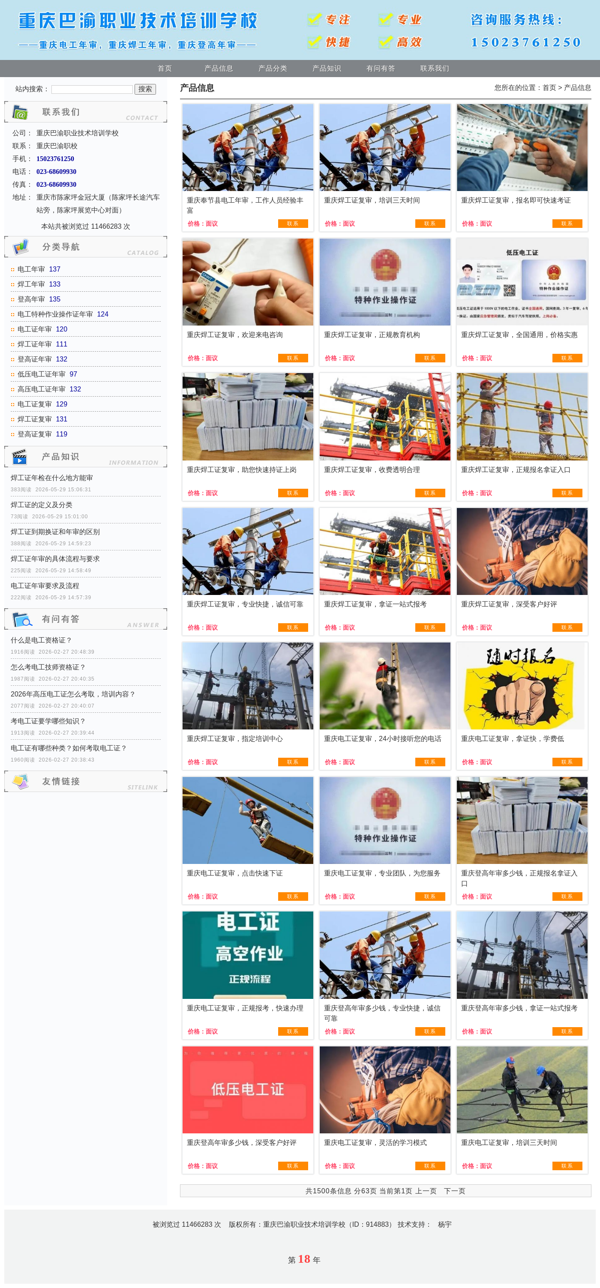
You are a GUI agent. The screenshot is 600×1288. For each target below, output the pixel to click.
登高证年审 (35, 359)
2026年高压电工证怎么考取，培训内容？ (73, 694)
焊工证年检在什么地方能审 (52, 477)
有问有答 (381, 68)
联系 (293, 224)
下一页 (455, 1191)
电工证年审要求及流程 (45, 585)
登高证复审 (35, 434)
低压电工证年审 (42, 374)
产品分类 (273, 68)
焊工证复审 (35, 419)
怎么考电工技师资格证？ (48, 667)
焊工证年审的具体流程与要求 (55, 558)
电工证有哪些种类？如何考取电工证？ (69, 748)
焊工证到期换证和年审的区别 (55, 531)
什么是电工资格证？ (41, 640)
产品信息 (219, 68)
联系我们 (435, 68)
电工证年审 (35, 329)
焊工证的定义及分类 (41, 504)
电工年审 (31, 269)
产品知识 (327, 68)
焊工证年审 (35, 344)
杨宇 (445, 1224)
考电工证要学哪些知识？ (48, 721)
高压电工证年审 (42, 389)
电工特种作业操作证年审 (55, 314)
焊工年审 (31, 284)
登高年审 (31, 299)
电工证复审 (35, 404)
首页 (165, 68)
